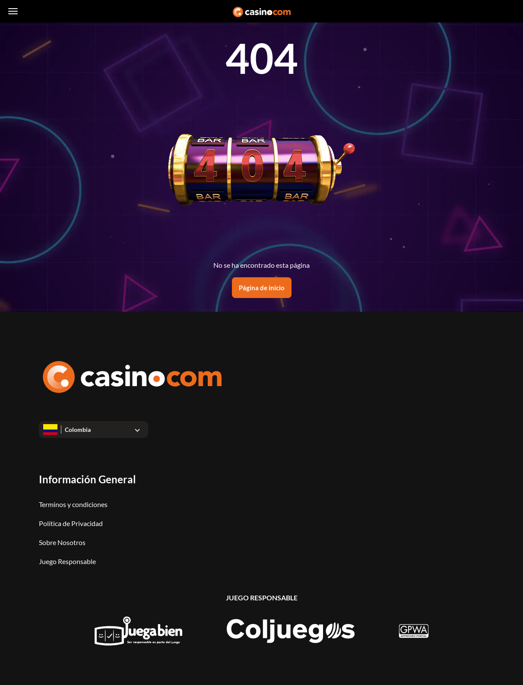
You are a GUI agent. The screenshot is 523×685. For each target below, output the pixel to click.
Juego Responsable (67, 561)
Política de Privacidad (71, 523)
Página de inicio (262, 288)
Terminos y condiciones (73, 504)
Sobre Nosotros (62, 542)
